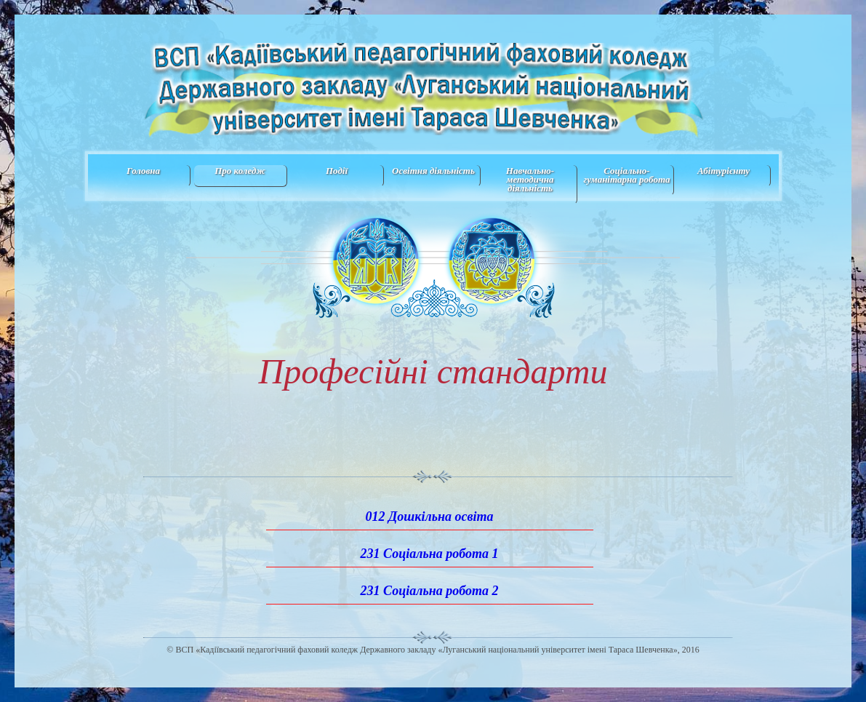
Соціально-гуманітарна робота (627, 175)
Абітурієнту (723, 170)
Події (337, 170)
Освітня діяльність (433, 170)
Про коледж (240, 170)
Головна (143, 170)
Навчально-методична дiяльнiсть (530, 179)
